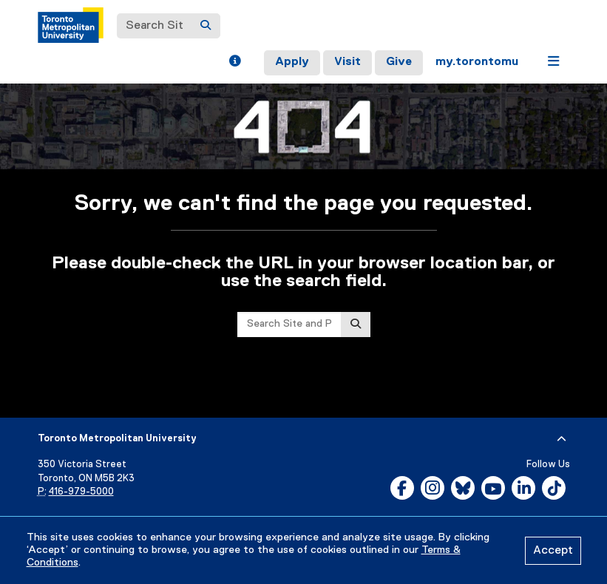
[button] (234, 62)
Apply (292, 62)
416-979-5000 (81, 492)
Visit (347, 62)
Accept (553, 551)
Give (399, 62)
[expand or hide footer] (561, 439)
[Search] (205, 25)
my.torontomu (476, 62)
